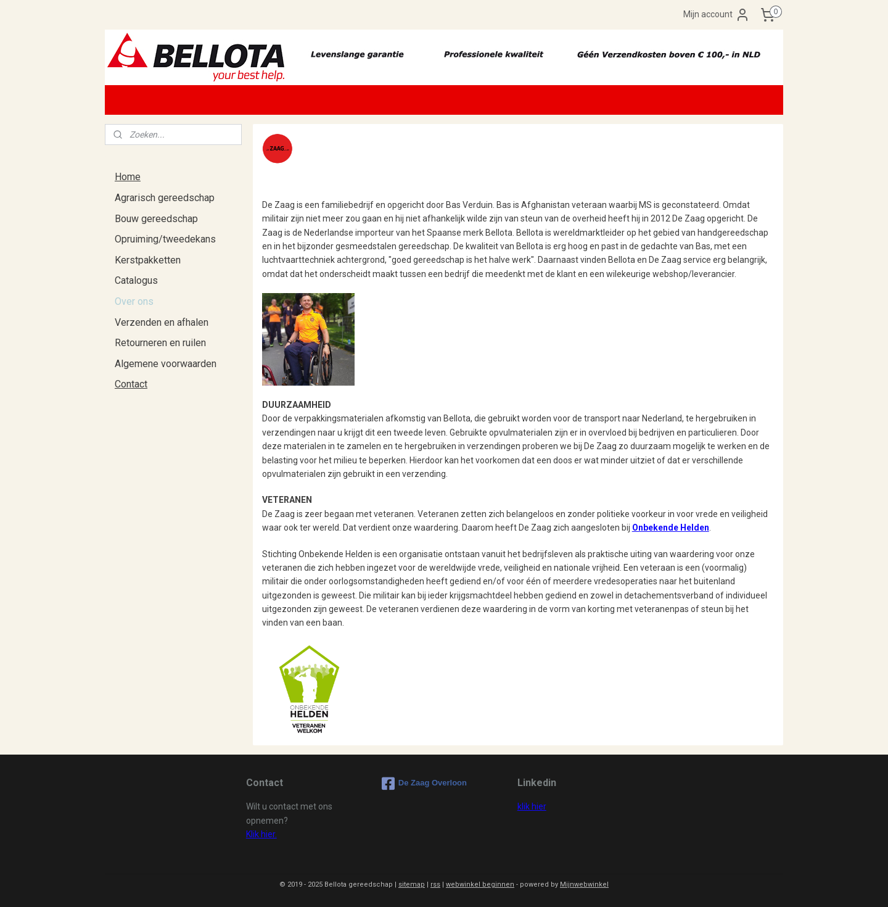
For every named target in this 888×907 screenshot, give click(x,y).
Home (128, 177)
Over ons (134, 301)
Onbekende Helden (670, 527)
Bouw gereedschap (156, 219)
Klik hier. (261, 834)
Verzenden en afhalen (161, 322)
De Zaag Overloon (424, 783)
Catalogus (136, 280)
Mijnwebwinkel (584, 884)
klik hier (531, 806)
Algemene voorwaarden (165, 364)
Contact (131, 384)
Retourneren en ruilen (160, 343)
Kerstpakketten (148, 260)
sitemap (411, 884)
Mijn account (716, 14)
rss (435, 884)
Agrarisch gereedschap (165, 198)
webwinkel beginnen (480, 884)
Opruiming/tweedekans (165, 239)
